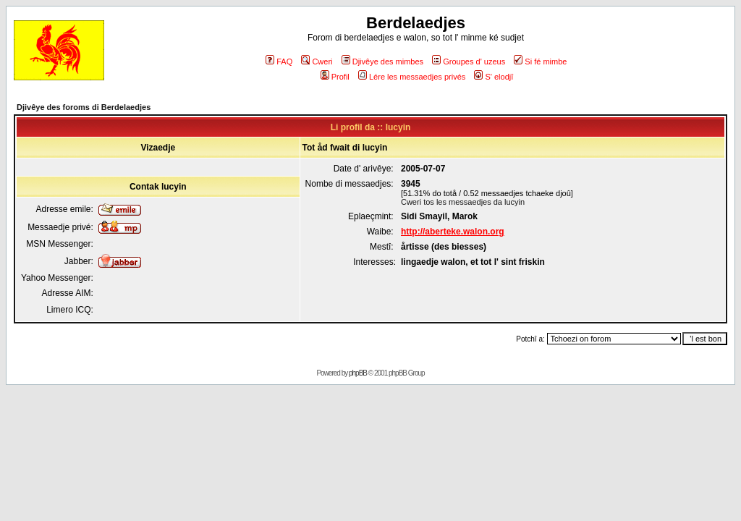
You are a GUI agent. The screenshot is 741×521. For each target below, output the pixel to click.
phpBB (358, 373)
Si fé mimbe (540, 61)
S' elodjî (493, 76)
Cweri (316, 61)
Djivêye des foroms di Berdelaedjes (84, 107)
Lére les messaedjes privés (411, 76)
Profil (335, 76)
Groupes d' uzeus (468, 61)
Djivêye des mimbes (382, 61)
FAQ (279, 61)
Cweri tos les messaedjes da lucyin (463, 202)
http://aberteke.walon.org (452, 231)
